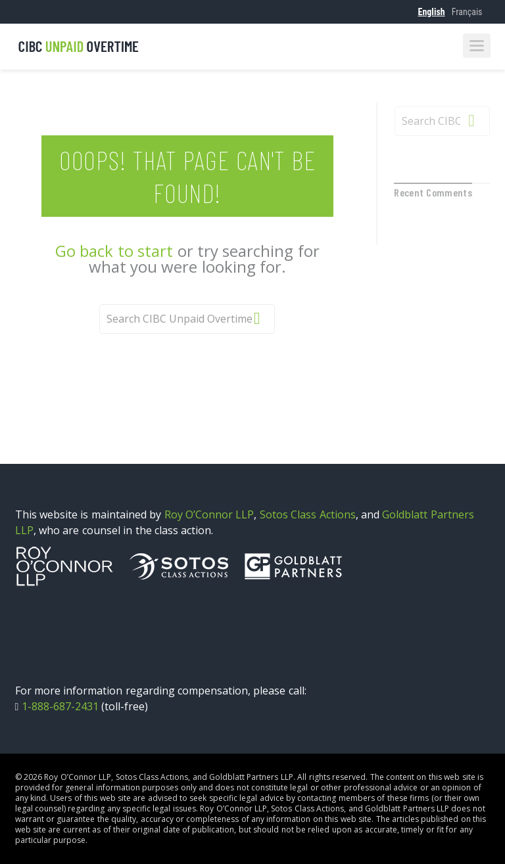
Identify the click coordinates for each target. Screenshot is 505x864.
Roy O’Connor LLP (209, 514)
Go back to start (114, 250)
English (431, 12)
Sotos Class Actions (308, 514)
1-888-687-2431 (60, 706)
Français (467, 12)
